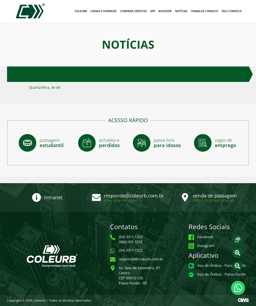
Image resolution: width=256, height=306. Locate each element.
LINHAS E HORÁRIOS (103, 11)
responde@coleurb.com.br (134, 195)
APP (152, 11)
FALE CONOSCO (231, 11)
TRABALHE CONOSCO (204, 11)
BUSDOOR (165, 11)
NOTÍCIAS (181, 11)
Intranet (53, 197)
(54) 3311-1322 (131, 250)
